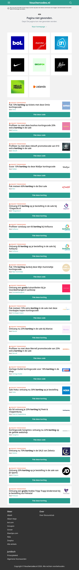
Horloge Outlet (17, 374)
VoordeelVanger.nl (18, 292)
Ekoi (13, 189)
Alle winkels (12, 544)
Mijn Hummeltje (17, 272)
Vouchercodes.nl (39, 2)
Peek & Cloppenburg (19, 414)
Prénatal (15, 496)
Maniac (14, 331)
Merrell (14, 353)
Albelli (9, 515)
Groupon (10, 526)
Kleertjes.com (12, 533)
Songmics (15, 435)
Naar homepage (39, 26)
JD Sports (15, 475)
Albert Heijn (12, 519)
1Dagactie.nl (16, 211)
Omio (14, 109)
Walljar (14, 169)
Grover (10, 529)
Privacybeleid (12, 555)
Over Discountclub (47, 515)
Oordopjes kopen (18, 313)
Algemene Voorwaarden (16, 559)
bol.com (10, 522)
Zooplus (10, 540)
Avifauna (15, 229)
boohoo (14, 130)
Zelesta (14, 453)
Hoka (14, 392)
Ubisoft (14, 151)
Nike (9, 537)
